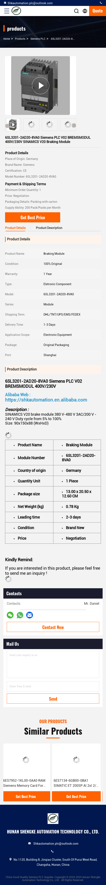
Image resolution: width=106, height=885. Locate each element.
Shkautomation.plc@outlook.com (28, 3)
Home (6, 38)
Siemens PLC (37, 38)
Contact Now (53, 627)
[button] (74, 125)
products (20, 38)
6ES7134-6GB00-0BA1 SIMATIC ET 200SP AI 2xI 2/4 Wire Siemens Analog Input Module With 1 (78, 783)
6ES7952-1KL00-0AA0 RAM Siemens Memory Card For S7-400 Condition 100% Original (26, 783)
